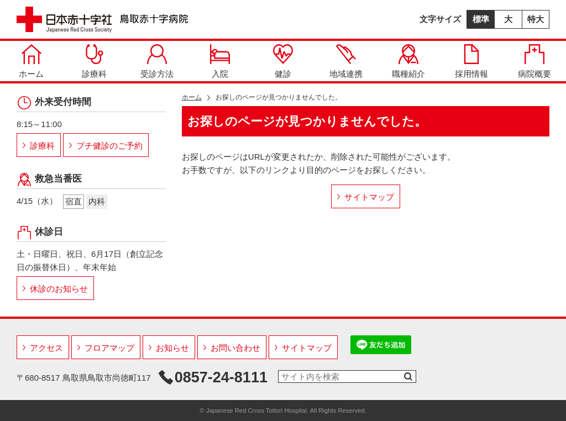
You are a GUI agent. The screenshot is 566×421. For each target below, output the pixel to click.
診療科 (94, 61)
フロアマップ (109, 347)
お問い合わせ (235, 347)
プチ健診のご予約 (109, 145)
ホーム (31, 61)
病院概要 (534, 61)
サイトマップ (369, 197)
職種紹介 (408, 61)
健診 (283, 61)
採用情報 (471, 61)
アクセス (46, 347)
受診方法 (157, 61)
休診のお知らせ (59, 288)
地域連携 (346, 61)
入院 (220, 61)
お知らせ (172, 347)
